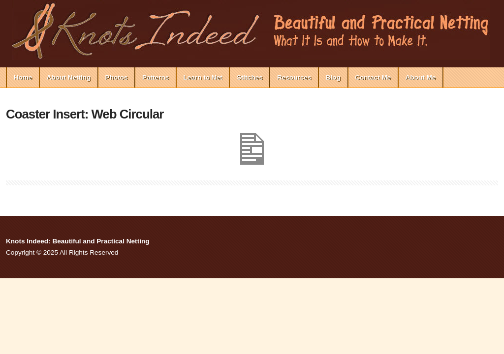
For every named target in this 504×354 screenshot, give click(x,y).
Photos (116, 77)
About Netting (69, 77)
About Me (421, 77)
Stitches (250, 77)
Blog (333, 77)
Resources (294, 77)
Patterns (155, 77)
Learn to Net (202, 77)
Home (23, 77)
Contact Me (373, 77)
